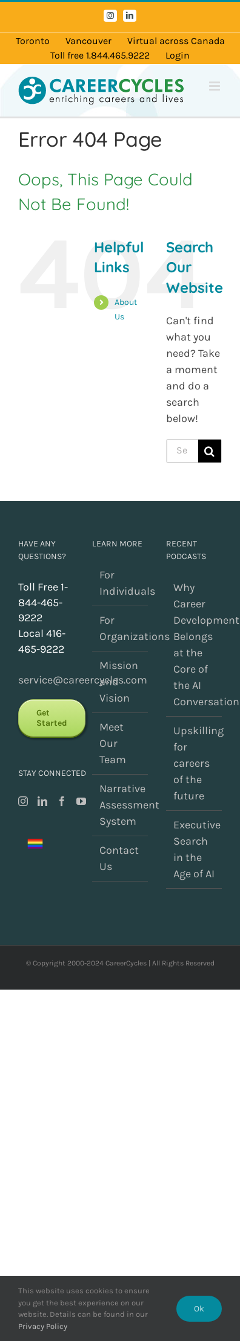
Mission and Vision (118, 682)
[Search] (209, 451)
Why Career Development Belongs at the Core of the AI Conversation (194, 644)
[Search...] (182, 451)
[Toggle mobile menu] (215, 86)
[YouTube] (81, 801)
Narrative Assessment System (120, 805)
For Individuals (120, 583)
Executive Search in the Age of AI (194, 849)
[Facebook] (62, 801)
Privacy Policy (42, 1326)
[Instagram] (23, 801)
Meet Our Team (112, 743)
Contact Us (119, 858)
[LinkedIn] (42, 801)
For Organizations (120, 628)
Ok (199, 1309)
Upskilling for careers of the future (194, 763)
